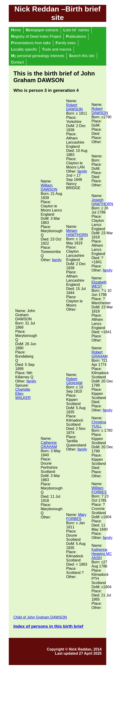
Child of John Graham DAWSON (40, 617)
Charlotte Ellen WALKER (23, 394)
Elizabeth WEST (99, 284)
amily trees (66, 43)
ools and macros (56, 49)
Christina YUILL (98, 424)
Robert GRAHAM (74, 381)
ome (16, 30)
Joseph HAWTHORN (102, 202)
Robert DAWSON (74, 107)
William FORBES (99, 490)
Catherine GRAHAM (49, 445)
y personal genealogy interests (37, 56)
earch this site (81, 56)
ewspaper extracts (42, 30)
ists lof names (76, 30)
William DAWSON (49, 187)
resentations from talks (31, 43)
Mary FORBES (76, 517)
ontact (17, 62)
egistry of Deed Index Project (36, 36)
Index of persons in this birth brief (48, 626)
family (31, 381)
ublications (76, 36)
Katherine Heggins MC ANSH (101, 554)
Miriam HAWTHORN (77, 233)
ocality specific (24, 49)
